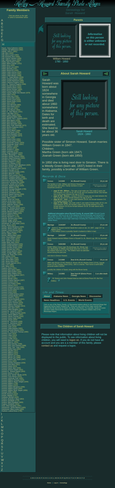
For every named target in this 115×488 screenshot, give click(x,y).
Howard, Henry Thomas (10, 302)
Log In (56, 483)
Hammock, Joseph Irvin (10, 184)
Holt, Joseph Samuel (9, 263)
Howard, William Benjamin (11, 387)
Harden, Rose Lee (8, 199)
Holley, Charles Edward (10, 244)
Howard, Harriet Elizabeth (10, 299)
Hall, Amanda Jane (8, 57)
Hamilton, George (8, 170)
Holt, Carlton (6, 256)
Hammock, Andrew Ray (10, 180)
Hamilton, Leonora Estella (11, 172)
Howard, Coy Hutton (9, 284)
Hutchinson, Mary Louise (10, 409)
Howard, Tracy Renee (9, 376)
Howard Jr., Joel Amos (9, 323)
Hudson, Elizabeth (8, 401)
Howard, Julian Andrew (10, 328)
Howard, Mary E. (7, 342)
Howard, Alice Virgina (9, 273)
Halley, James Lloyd (9, 100)
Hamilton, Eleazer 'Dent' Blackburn (14, 165)
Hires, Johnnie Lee (8, 241)
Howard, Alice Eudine (9, 272)
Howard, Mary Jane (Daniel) (11, 345)
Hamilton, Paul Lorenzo (10, 175)
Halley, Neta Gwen (8, 132)
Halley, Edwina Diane (9, 87)
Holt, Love (5, 265)
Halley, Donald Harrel (9, 86)
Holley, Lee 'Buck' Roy (9, 254)
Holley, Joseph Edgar (9, 253)
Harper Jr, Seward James (10, 210)
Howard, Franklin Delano (10, 294)
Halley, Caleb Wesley (9, 75)
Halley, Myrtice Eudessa (10, 127)
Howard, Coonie (7, 282)
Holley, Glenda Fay (8, 249)
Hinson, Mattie (7, 234)
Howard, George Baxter (10, 296)
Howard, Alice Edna (8, 270)
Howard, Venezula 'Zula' (10, 378)
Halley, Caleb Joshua (9, 72)
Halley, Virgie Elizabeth (10, 153)
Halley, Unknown (8, 151)
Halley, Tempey (7, 148)
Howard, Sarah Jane (9, 368)
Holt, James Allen (8, 259)
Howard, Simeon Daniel (10, 370)
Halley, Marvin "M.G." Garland (12, 118)
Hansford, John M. (8, 191)
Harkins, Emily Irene (9, 201)
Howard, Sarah (7, 366)
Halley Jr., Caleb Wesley (10, 77)
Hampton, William (8, 187)
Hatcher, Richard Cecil (9, 218)
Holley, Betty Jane (8, 242)
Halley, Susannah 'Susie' (10, 144)
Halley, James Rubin (9, 101)
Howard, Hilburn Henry (9, 304)
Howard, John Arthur (9, 325)
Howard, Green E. (8, 297)
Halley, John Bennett (9, 105)
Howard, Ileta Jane (8, 308)
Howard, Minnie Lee (9, 356)
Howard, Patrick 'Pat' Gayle (11, 359)
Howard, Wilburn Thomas (10, 380)
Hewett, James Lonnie (9, 229)
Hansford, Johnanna (9, 192)
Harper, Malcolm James (10, 204)
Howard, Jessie (7, 320)
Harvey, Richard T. (8, 216)
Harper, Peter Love (8, 206)
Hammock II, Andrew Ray (10, 182)
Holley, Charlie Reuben (10, 246)
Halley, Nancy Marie (9, 130)
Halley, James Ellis (8, 98)
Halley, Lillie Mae (7, 113)
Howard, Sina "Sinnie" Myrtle (12, 375)
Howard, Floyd (7, 290)
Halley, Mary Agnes (8, 120)
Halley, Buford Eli (8, 70)
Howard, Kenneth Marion (10, 330)
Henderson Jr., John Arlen (11, 223)
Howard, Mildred (8, 354)
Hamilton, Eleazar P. (9, 161)
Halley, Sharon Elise (9, 139)
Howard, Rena (7, 361)
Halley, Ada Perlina (8, 62)
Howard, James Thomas (10, 316)
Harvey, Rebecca (8, 215)
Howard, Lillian (7, 335)
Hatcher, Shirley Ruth (9, 222)
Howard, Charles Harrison (11, 280)
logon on (74, 340)
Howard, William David (9, 388)
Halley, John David (8, 106)
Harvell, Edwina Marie (9, 213)
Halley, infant (6, 94)
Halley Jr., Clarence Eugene (11, 84)
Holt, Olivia (6, 266)
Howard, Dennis (7, 285)
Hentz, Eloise (6, 225)
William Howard (61, 58)
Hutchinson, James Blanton (11, 407)
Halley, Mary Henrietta (9, 124)
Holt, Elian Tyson (7, 258)
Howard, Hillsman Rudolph (11, 306)
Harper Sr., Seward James (11, 208)
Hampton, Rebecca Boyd (10, 186)
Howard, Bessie (7, 278)
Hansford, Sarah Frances (10, 194)
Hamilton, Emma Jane (9, 167)
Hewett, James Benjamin (10, 227)
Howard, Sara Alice (8, 364)
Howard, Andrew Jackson (10, 275)
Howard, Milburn (8, 352)
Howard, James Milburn (10, 315)
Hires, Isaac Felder (8, 239)
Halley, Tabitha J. (7, 146)
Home (49, 483)
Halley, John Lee (7, 108)
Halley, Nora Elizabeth (9, 134)
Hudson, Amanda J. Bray (10, 399)
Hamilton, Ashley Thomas (10, 156)
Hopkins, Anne (7, 268)
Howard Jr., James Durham (11, 313)
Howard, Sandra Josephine (11, 363)
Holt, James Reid (8, 261)
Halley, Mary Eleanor (9, 122)
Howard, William (7, 383)
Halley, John (6, 103)
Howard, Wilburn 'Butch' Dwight (12, 382)
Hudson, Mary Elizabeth (10, 402)
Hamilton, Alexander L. (9, 155)
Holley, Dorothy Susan (9, 247)
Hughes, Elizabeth (8, 404)
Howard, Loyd (7, 337)
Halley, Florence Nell (9, 91)
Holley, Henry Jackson (9, 251)
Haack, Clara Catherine (10, 48)
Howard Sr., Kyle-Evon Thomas (12, 332)
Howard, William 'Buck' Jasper (12, 390)
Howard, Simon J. (8, 373)
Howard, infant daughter (10, 309)
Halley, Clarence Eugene (10, 82)
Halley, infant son (8, 96)
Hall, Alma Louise (8, 55)
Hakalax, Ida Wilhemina (10, 50)
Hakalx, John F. (7, 51)
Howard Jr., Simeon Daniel (11, 371)
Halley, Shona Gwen (9, 141)
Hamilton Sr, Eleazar (9, 160)
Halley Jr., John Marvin (9, 112)
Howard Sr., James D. (9, 311)
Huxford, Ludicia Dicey (9, 411)
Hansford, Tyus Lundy (9, 196)
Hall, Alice (5, 53)
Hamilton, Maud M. (8, 173)
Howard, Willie (7, 392)
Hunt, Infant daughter (9, 406)
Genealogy (63, 483)
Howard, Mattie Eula (9, 349)
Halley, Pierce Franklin (9, 136)
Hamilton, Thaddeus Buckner (12, 179)
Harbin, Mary (6, 198)
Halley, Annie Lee (8, 67)
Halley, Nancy (7, 129)
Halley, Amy (6, 65)
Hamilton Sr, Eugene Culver (11, 168)
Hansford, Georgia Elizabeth (11, 189)
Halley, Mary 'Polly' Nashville (11, 125)
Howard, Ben (6, 277)
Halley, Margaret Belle (9, 117)
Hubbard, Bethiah (8, 397)
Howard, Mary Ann (8, 340)
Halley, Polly (6, 137)
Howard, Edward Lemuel (10, 287)
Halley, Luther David (9, 115)
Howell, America (7, 394)
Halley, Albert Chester (9, 63)
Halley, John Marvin (8, 110)
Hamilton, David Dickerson (11, 158)
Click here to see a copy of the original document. (99, 185)
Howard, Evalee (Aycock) (10, 289)
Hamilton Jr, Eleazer (9, 163)
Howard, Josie (7, 327)
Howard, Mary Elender (9, 344)
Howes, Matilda (7, 395)
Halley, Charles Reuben (10, 79)
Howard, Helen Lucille (9, 301)
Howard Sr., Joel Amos (9, 321)
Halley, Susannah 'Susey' (11, 143)
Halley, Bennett (7, 69)
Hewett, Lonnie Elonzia (10, 230)
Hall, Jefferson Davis (9, 60)
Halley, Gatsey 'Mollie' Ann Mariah (13, 93)
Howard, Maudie (8, 351)
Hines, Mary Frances (9, 232)
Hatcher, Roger (7, 220)
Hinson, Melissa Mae (9, 235)
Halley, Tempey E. (8, 149)
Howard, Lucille (7, 339)
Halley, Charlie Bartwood (10, 81)
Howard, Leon (7, 333)
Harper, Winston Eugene (10, 211)
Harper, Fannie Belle (9, 203)
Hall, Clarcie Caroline (9, 58)
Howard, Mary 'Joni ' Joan (10, 347)
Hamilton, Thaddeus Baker (11, 177)
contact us (47, 345)
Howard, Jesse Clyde (9, 318)
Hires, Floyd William (8, 237)
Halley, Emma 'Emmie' (10, 89)
